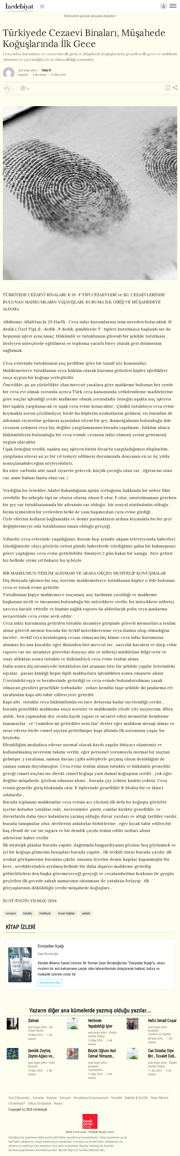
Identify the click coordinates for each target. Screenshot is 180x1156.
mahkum (45, 913)
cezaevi (11, 913)
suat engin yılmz (27, 70)
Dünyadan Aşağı (51, 946)
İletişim (65, 1098)
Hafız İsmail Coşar (162, 1020)
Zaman (33, 1020)
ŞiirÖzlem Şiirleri (40, 1028)
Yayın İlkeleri (160, 1098)
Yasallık (116, 1098)
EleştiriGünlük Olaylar (102, 1034)
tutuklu (27, 913)
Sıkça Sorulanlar (40, 1104)
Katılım (52, 1098)
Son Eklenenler (19, 1098)
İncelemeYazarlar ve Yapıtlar (159, 1032)
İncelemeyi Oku (50, 982)
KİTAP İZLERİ (20, 927)
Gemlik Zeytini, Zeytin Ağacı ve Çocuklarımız (40, 1056)
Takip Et (46, 70)
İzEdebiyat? (16, 1104)
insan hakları (66, 913)
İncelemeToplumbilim (95, 1068)
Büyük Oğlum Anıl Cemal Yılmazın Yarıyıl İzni (102, 1056)
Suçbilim (23, 74)
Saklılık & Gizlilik (136, 1098)
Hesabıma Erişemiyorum (91, 1098)
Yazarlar (38, 1098)
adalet (86, 913)
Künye (58, 1104)
